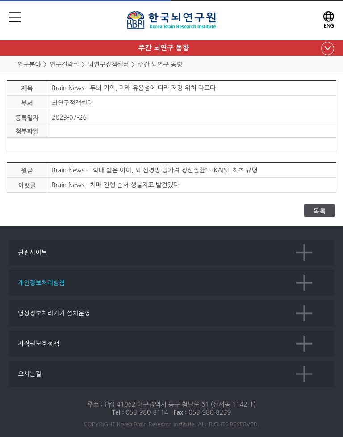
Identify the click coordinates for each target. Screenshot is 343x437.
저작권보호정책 (38, 343)
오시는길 (30, 374)
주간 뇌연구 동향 (163, 48)
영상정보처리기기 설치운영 (54, 313)
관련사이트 (32, 252)
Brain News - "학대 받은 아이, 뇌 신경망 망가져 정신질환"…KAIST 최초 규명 (155, 170)
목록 (319, 210)
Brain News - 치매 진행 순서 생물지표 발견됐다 (115, 185)
